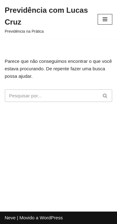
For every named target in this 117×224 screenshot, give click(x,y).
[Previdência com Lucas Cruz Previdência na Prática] (46, 19)
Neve (10, 217)
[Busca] (51, 95)
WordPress (51, 217)
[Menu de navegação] (105, 19)
